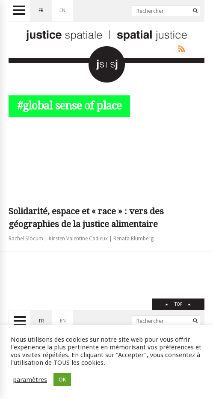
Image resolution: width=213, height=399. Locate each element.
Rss (180, 48)
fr (41, 10)
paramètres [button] (30, 380)
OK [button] (62, 379)
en (62, 10)
